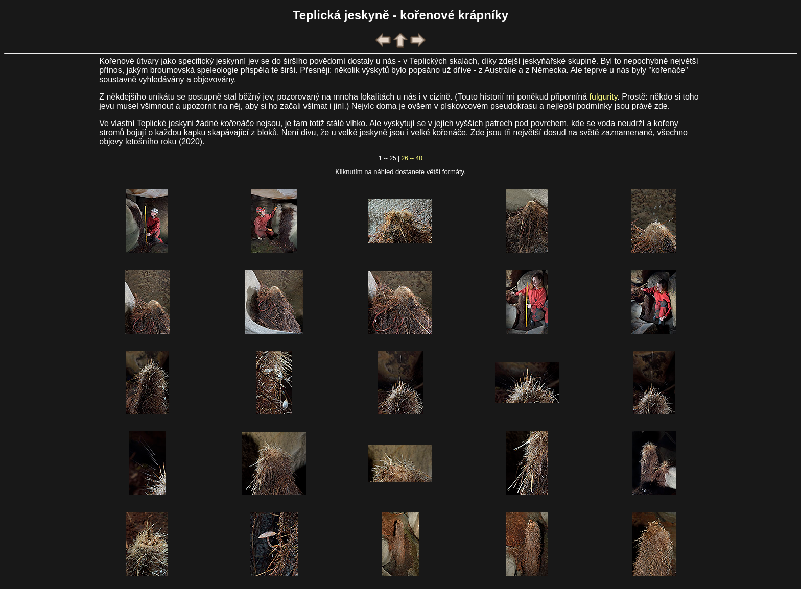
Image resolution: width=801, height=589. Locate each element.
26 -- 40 (412, 158)
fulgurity (604, 96)
